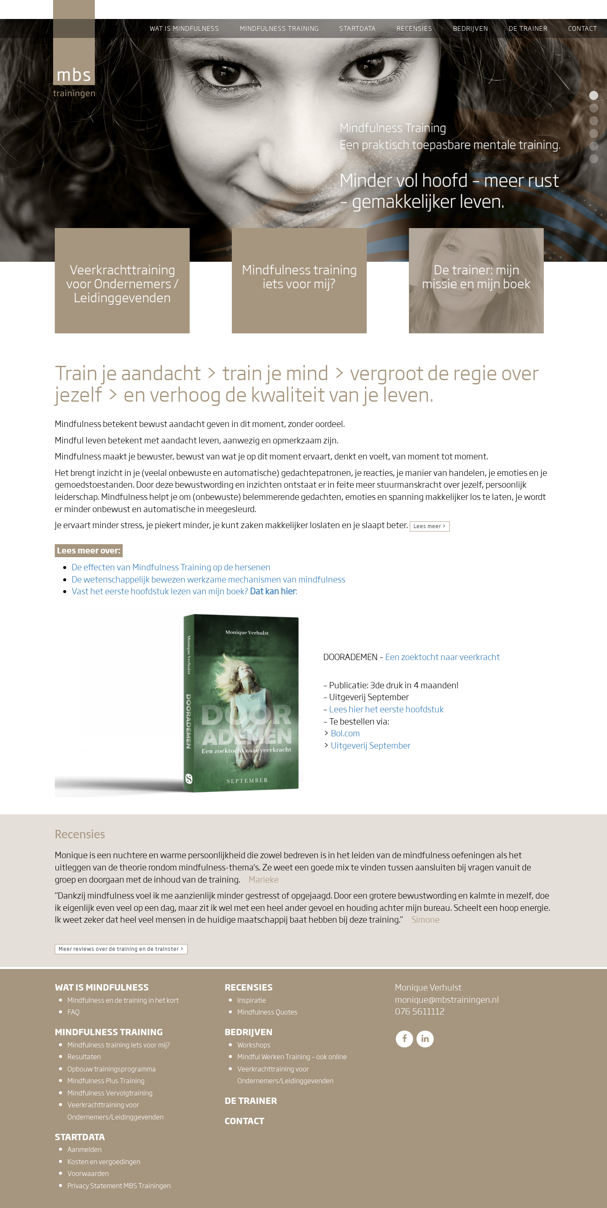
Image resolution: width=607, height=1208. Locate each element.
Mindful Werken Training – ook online (292, 1056)
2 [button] (592, 109)
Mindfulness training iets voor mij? (118, 1045)
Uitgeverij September (371, 745)
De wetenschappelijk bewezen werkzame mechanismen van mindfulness (208, 579)
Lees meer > (430, 526)
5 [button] (592, 146)
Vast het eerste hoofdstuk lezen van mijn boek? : (184, 591)
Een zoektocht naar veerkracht (442, 657)
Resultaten (84, 1056)
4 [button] (592, 134)
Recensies (249, 987)
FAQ (73, 1012)
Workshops (254, 1045)
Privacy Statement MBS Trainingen (119, 1185)
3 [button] (592, 121)
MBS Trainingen (74, 8)
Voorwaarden (88, 1173)
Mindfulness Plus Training (106, 1080)
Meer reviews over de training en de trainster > (121, 949)
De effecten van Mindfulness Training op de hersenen (171, 567)
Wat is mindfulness (102, 987)
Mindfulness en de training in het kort (123, 1000)
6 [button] (592, 159)
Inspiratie (251, 1000)
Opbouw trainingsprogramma (111, 1069)
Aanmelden (84, 1149)
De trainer (251, 1100)
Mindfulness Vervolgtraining (110, 1093)
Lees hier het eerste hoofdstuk (386, 709)
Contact (244, 1121)
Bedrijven (249, 1032)
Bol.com (345, 733)
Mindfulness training (109, 1032)
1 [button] (592, 96)
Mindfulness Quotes (267, 1012)
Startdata (80, 1137)
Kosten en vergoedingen (103, 1161)
